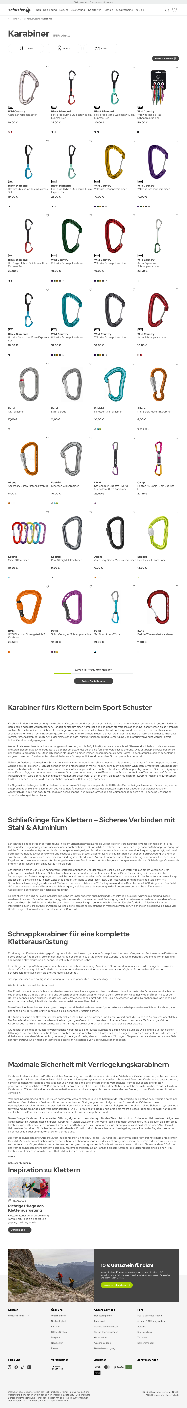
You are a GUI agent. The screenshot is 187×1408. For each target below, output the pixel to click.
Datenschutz (172, 1395)
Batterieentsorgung (104, 1348)
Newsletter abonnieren (115, 1285)
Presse (54, 1348)
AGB (148, 1395)
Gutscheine (100, 1337)
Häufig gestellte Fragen (149, 1315)
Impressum (158, 1395)
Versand (141, 1326)
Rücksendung (144, 1331)
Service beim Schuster (106, 1326)
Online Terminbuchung (106, 1331)
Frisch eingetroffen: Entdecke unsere (89, 2)
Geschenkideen (102, 1342)
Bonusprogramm (103, 1315)
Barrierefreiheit (145, 1342)
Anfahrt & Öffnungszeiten (151, 1321)
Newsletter (57, 1342)
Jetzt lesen (18, 1229)
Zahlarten (142, 1337)
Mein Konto (100, 1321)
